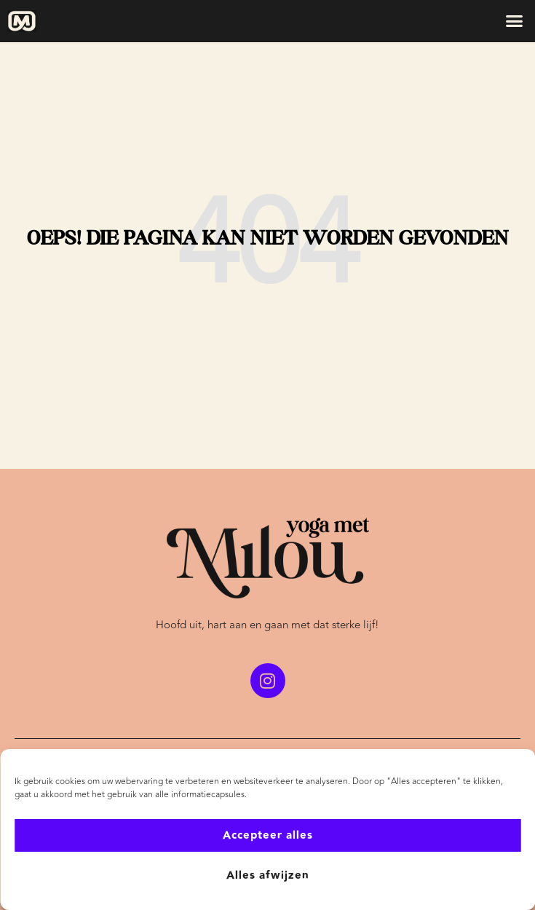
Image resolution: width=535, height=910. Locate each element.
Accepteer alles (268, 835)
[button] (514, 21)
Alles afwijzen (267, 875)
